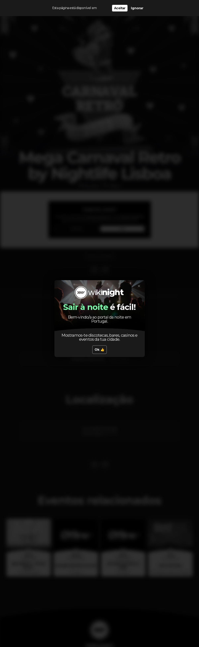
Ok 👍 (99, 350)
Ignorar (137, 8)
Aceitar (119, 8)
